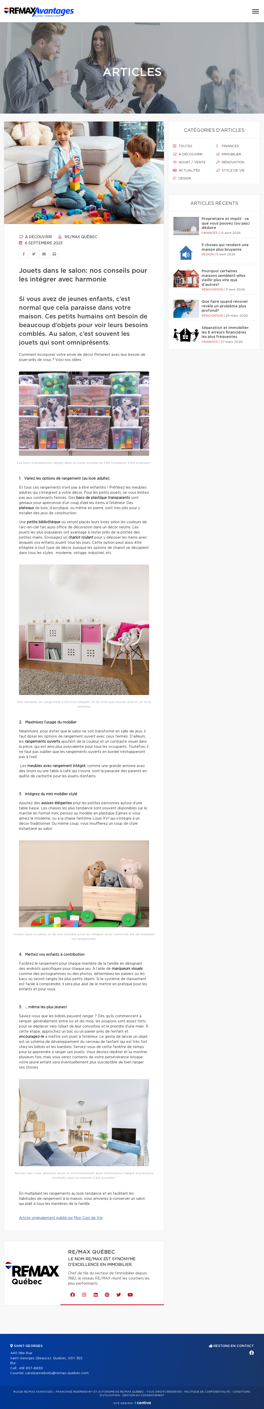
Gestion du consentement (143, 1395)
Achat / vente (189, 162)
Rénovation (230, 162)
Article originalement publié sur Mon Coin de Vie (61, 1218)
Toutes (182, 146)
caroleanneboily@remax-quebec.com (57, 1373)
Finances (227, 146)
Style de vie (230, 170)
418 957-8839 (31, 1368)
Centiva (143, 1402)
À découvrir (35, 237)
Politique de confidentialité (207, 1392)
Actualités (186, 170)
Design (182, 178)
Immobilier (228, 154)
